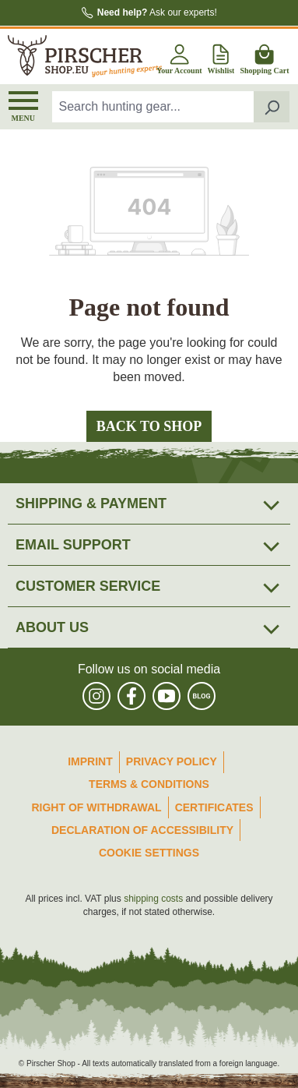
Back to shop (149, 426)
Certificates (214, 807)
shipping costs (153, 898)
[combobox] (153, 106)
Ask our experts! (157, 12)
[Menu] (23, 106)
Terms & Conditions (149, 784)
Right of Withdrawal (96, 807)
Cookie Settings (149, 852)
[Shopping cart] (264, 56)
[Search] (272, 106)
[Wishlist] (221, 56)
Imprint (90, 761)
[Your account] (179, 56)
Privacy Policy (171, 761)
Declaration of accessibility (142, 830)
